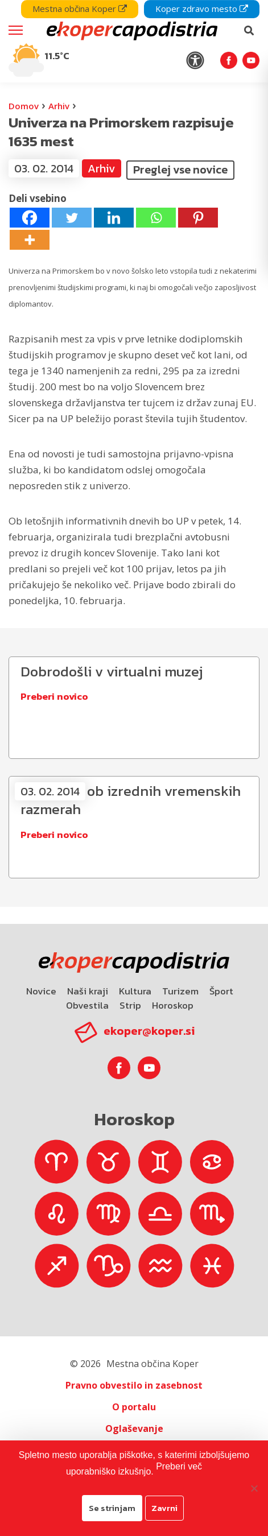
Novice (41, 991)
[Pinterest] (198, 218)
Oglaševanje (134, 1428)
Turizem (180, 991)
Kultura (135, 991)
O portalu (134, 1407)
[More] (30, 240)
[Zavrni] (253, 1488)
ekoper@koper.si (149, 1030)
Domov (24, 106)
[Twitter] (72, 218)
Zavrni (164, 1507)
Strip (130, 1005)
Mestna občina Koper (79, 8)
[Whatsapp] (156, 218)
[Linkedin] (114, 218)
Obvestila (87, 1005)
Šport (221, 991)
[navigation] (134, 41)
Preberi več (179, 1466)
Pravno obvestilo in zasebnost (134, 1385)
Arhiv (58, 106)
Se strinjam (112, 1507)
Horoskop (172, 1005)
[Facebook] (30, 218)
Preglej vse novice (180, 169)
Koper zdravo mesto (201, 8)
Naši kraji (87, 991)
